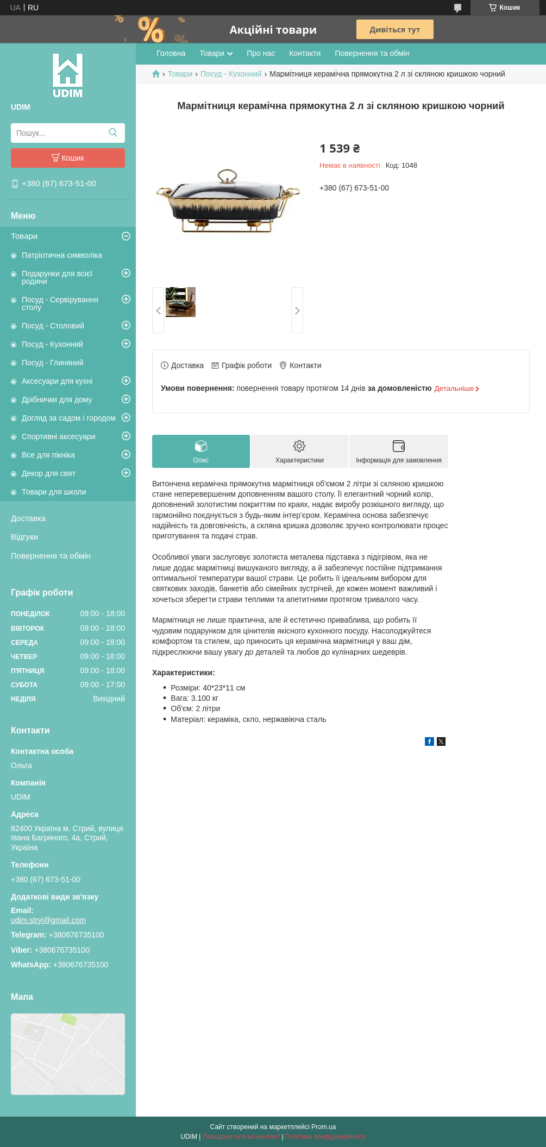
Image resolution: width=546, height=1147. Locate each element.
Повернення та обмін (51, 555)
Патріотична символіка (62, 255)
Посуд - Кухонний (52, 344)
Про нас (261, 53)
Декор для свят (49, 473)
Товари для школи (54, 491)
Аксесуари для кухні (57, 381)
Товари (24, 235)
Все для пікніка (48, 455)
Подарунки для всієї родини (57, 277)
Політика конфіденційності (325, 1136)
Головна (170, 53)
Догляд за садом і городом (69, 418)
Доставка (28, 518)
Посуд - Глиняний (52, 362)
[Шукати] (113, 133)
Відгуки (24, 536)
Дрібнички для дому (57, 399)
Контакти (305, 53)
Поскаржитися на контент (241, 1136)
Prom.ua (323, 1127)
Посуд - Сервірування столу (60, 303)
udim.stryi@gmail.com (48, 920)
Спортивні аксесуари (58, 436)
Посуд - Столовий (53, 325)
